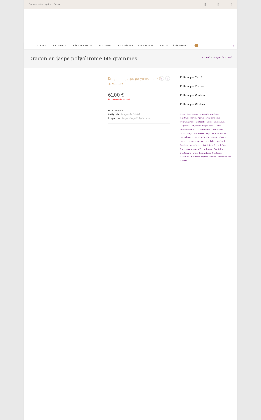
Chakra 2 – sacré (88, 308)
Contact (57, 4)
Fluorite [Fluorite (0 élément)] (218, 126)
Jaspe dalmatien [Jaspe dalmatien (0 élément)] (219, 134)
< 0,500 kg (59, 333)
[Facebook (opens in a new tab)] (205, 4)
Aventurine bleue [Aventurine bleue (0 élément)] (213, 118)
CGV (230, 416)
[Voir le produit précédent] (161, 78)
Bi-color (58, 314)
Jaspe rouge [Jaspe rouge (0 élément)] (185, 141)
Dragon (58, 321)
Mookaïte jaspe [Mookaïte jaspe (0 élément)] (196, 145)
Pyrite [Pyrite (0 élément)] (182, 149)
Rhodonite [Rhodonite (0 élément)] (184, 157)
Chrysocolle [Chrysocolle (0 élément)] (184, 126)
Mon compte (156, 370)
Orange (77, 314)
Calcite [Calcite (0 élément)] (209, 122)
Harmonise (107, 340)
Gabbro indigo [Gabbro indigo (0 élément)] (186, 134)
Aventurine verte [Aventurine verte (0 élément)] (187, 122)
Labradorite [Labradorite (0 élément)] (209, 141)
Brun (68, 314)
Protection (144, 340)
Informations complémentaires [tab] (110, 157)
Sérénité (157, 340)
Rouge (87, 314)
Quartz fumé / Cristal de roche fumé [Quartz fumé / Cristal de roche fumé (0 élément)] (195, 153)
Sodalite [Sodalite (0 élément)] (213, 157)
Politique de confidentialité (197, 416)
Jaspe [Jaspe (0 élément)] (208, 134)
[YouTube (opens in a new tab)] (228, 4)
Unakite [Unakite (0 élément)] (183, 161)
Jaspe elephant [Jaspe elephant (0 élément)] (186, 138)
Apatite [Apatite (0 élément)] (201, 118)
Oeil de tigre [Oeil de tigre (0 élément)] (208, 145)
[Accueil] (206, 57)
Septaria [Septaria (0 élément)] (204, 157)
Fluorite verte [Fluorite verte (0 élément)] (217, 130)
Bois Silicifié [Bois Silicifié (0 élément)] (200, 122)
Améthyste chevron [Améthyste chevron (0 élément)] (188, 118)
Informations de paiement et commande (156, 376)
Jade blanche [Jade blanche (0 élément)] (198, 134)
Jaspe (125, 118)
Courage (70, 340)
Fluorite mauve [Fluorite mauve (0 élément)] (203, 130)
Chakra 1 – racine (64, 308)
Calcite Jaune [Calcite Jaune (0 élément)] (219, 122)
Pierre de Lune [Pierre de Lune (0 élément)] (220, 145)
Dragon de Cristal (222, 57)
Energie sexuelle (87, 340)
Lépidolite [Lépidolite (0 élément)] (184, 145)
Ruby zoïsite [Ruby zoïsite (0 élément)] (195, 157)
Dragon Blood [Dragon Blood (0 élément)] (207, 126)
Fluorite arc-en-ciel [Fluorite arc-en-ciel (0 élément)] (188, 130)
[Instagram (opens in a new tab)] (218, 4)
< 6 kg (116, 333)
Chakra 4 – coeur (111, 308)
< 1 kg (70, 333)
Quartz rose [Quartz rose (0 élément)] (217, 153)
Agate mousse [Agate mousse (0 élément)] (192, 114)
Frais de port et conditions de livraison (156, 382)
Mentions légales (218, 416)
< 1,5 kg (79, 333)
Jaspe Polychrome (139, 118)
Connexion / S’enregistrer (40, 4)
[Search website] (233, 46)
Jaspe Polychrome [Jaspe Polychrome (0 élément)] (218, 138)
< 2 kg (89, 333)
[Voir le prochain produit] (167, 78)
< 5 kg (108, 333)
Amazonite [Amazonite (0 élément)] (204, 114)
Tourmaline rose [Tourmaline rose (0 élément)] (224, 157)
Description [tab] (74, 157)
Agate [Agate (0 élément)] (182, 114)
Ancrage (58, 340)
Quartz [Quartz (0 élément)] (189, 149)
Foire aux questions (105, 376)
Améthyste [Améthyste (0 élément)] (214, 114)
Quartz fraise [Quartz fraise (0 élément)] (219, 149)
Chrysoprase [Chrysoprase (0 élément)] (196, 126)
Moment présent (125, 340)
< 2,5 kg (98, 333)
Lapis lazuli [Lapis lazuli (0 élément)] (220, 141)
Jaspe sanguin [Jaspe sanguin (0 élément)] (197, 141)
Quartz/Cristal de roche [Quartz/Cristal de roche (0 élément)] (203, 149)
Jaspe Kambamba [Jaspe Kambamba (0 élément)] (202, 138)
